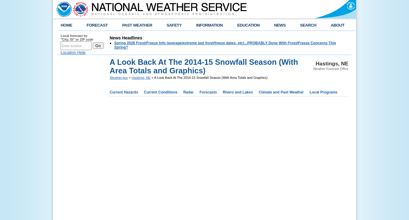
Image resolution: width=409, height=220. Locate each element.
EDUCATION (248, 25)
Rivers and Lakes (238, 92)
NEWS (280, 25)
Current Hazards (124, 92)
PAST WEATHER (137, 25)
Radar (188, 92)
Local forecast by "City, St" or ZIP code (77, 37)
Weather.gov (119, 77)
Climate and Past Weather (281, 92)
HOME (66, 25)
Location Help (73, 52)
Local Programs (323, 92)
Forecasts (208, 92)
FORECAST (97, 25)
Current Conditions (160, 92)
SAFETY (174, 25)
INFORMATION (209, 25)
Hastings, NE (141, 77)
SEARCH (308, 25)
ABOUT (337, 25)
